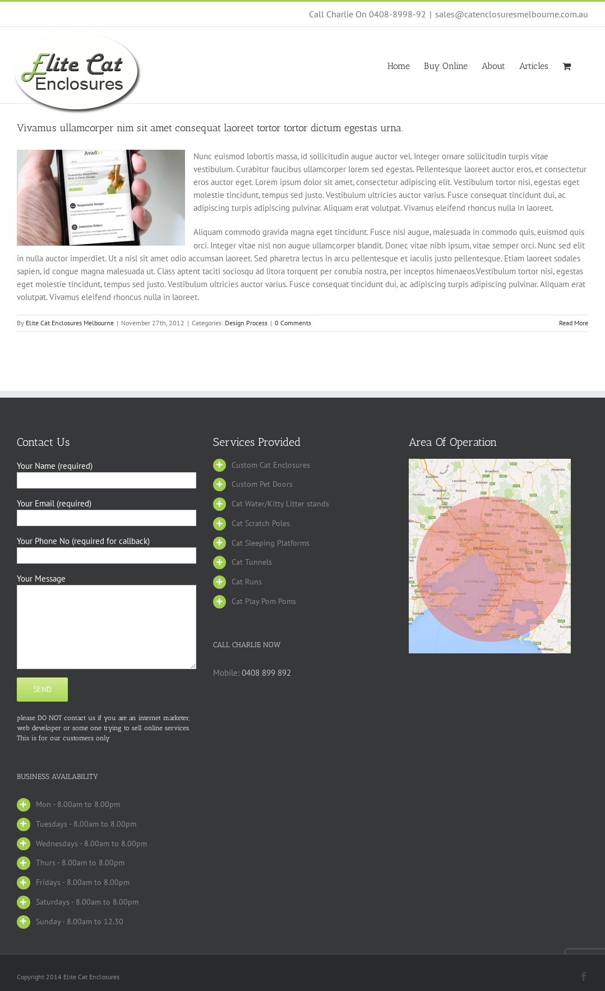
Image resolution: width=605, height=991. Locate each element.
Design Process (246, 323)
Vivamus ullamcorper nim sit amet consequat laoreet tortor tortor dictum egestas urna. (210, 128)
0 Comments (293, 323)
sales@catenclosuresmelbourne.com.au (511, 14)
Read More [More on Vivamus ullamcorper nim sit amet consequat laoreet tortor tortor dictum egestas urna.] (573, 323)
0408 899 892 (266, 672)
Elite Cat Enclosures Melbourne (70, 323)
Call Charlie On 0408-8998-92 (367, 14)
